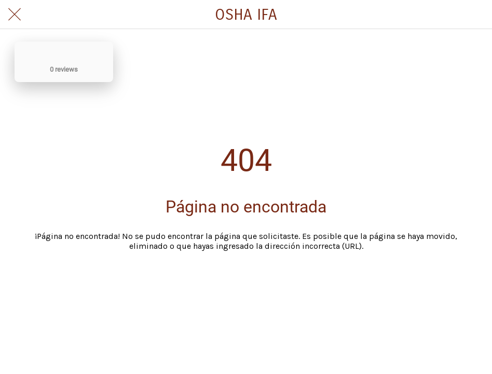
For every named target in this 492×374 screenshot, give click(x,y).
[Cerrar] (14, 14)
